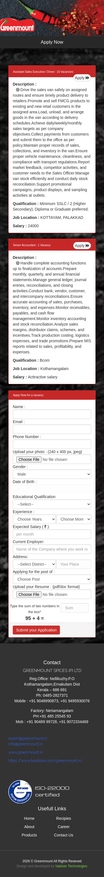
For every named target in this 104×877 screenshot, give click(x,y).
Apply (82, 78)
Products (29, 835)
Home (29, 818)
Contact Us (63, 835)
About (29, 826)
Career (64, 826)
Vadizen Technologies (71, 866)
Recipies (63, 818)
